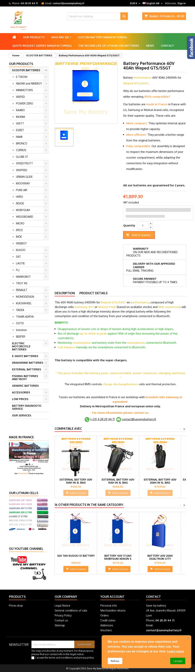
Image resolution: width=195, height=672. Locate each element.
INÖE (19, 236)
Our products (34, 37)
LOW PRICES (20, 399)
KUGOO (20, 250)
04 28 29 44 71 (29, 3)
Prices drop (16, 605)
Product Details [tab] (93, 293)
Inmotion (21, 330)
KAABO (20, 110)
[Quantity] (143, 225)
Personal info (108, 605)
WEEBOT (21, 243)
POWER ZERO (24, 103)
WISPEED (21, 170)
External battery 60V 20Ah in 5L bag (160, 481)
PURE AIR (21, 190)
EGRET (20, 130)
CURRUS (21, 150)
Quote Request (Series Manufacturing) (41, 45)
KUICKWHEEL (24, 303)
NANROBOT (23, 276)
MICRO (20, 223)
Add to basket (138, 235)
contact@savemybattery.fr (68, 3)
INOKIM (20, 116)
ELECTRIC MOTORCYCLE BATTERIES (21, 346)
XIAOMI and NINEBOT (29, 83)
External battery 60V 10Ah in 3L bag (76, 481)
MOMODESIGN (25, 296)
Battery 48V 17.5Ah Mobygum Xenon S (117, 557)
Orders (104, 615)
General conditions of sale (71, 610)
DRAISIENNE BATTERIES (27, 362)
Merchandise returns (112, 610)
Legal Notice (62, 605)
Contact (167, 45)
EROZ (19, 230)
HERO (19, 196)
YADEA (20, 310)
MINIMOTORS (24, 90)
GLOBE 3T (22, 156)
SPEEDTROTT (24, 163)
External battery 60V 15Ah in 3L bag (118, 481)
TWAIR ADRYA (25, 316)
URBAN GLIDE (24, 176)
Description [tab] (65, 293)
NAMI (19, 136)
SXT (18, 256)
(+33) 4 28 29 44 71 (102, 419)
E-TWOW (21, 76)
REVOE (20, 203)
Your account (112, 597)
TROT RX (21, 283)
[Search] (97, 16)
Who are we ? (61, 37)
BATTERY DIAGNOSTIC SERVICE (27, 407)
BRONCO (21, 143)
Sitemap (60, 625)
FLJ (17, 270)
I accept (177, 660)
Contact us (61, 620)
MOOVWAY (23, 183)
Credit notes (107, 620)
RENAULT (21, 290)
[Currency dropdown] (135, 3)
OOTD (20, 323)
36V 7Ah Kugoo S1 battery (76, 555)
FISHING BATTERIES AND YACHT (25, 377)
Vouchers (106, 630)
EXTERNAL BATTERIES (26, 369)
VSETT (20, 123)
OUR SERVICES (21, 415)
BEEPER (20, 336)
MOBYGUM (23, 210)
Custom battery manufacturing (102, 37)
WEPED (20, 96)
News (150, 45)
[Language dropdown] (153, 3)
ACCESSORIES (21, 392)
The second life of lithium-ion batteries (108, 45)
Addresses (106, 625)
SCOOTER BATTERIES (26, 70)
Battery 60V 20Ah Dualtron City (160, 557)
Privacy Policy (63, 615)
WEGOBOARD (24, 216)
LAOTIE (20, 263)
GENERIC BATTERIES (25, 385)
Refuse (115, 660)
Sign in (181, 3)
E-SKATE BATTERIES (25, 356)
